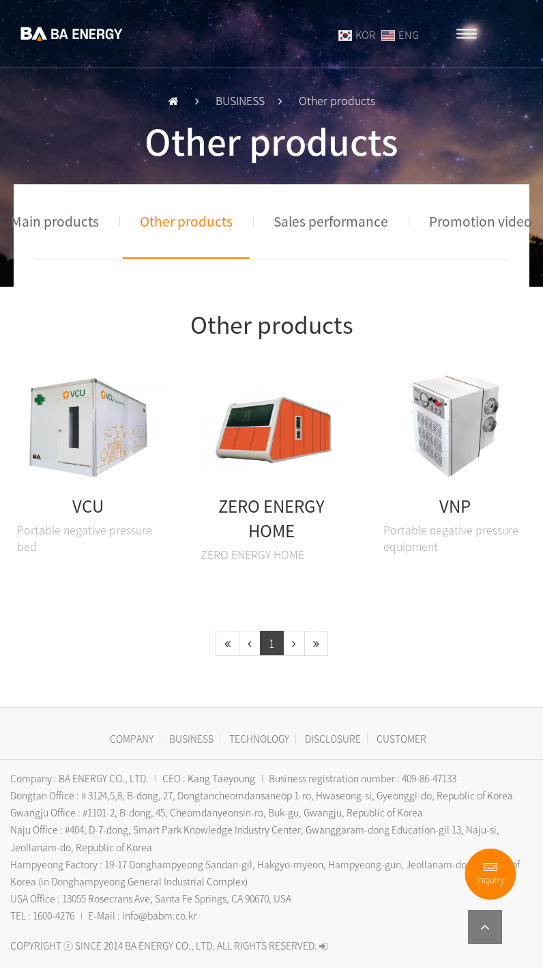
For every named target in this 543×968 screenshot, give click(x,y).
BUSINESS (191, 738)
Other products (186, 221)
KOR (357, 34)
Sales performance (331, 221)
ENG (400, 34)
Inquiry (490, 874)
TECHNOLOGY (259, 738)
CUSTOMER (401, 738)
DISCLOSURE (333, 738)
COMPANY (131, 738)
